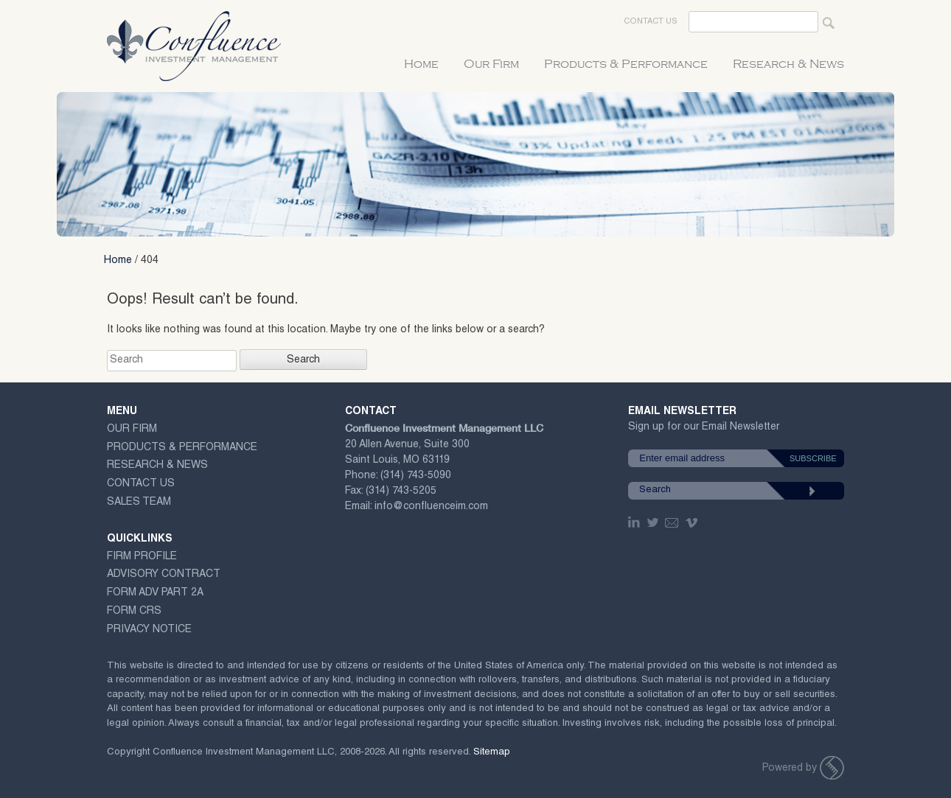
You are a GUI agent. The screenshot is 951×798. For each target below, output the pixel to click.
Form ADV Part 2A (155, 593)
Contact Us (650, 22)
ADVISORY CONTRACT (163, 575)
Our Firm (491, 64)
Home (421, 64)
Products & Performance (626, 64)
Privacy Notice (149, 630)
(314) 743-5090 (415, 476)
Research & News (788, 64)
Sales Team (139, 502)
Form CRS (134, 611)
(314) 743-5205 (401, 491)
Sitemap (491, 752)
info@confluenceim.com (431, 507)
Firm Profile (142, 557)
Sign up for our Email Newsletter (703, 430)
